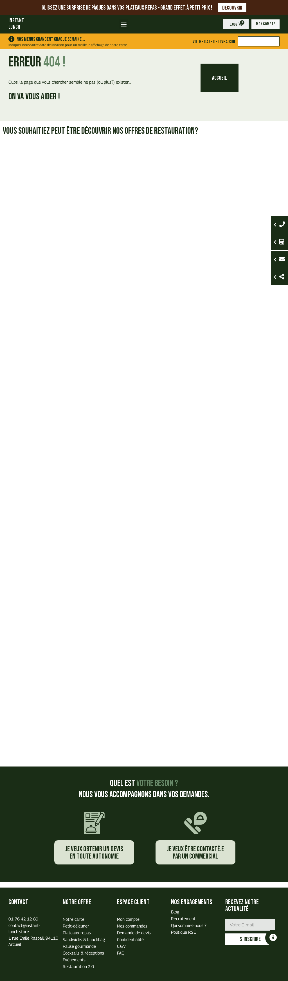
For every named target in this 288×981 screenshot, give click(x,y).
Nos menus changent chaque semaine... (51, 39)
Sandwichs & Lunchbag (84, 939)
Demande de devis (134, 932)
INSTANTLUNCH (16, 23)
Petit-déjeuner (76, 925)
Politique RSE (183, 932)
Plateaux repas (77, 932)
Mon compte (128, 919)
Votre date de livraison (213, 41)
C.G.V (121, 946)
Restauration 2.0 (78, 966)
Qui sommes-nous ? (188, 925)
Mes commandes (132, 925)
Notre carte (73, 919)
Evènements (74, 959)
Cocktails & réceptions (83, 952)
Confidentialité (130, 939)
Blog (175, 911)
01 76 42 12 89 (23, 918)
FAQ (120, 952)
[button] (123, 24)
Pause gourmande (79, 946)
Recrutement (183, 918)
